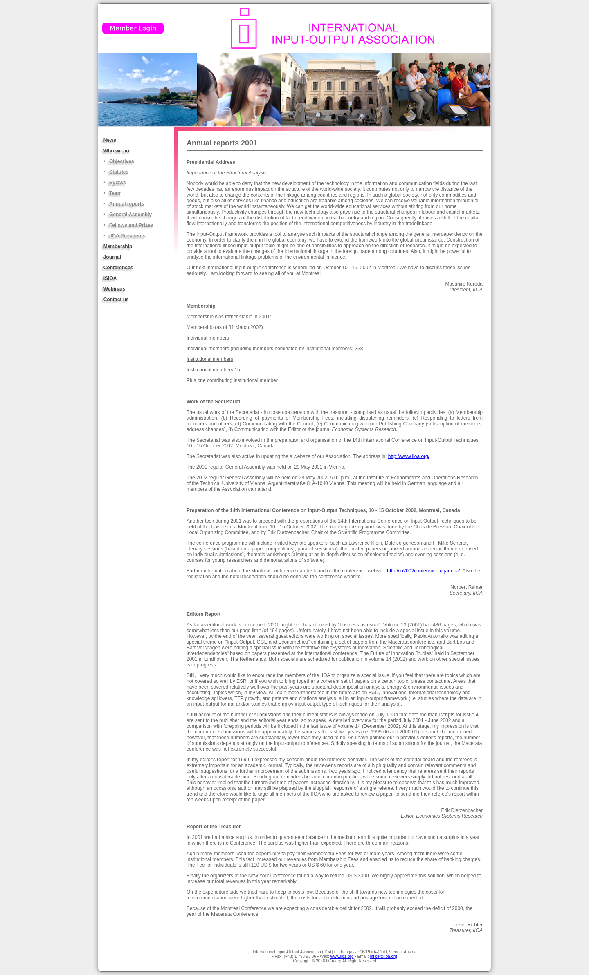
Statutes (118, 172)
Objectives (121, 161)
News (109, 140)
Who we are (117, 151)
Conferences (118, 268)
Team (115, 193)
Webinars (114, 289)
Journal (112, 257)
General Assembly (130, 214)
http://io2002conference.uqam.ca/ (423, 571)
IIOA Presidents (127, 236)
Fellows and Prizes (131, 225)
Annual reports (126, 204)
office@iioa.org (383, 956)
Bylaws (117, 183)
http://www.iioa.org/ (408, 456)
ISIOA (110, 278)
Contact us (116, 299)
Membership (118, 246)
